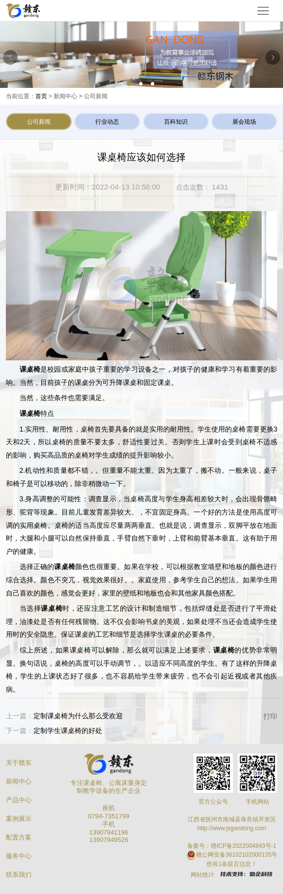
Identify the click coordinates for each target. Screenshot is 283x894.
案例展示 (18, 818)
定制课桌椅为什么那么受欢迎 (78, 716)
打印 (270, 716)
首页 (41, 96)
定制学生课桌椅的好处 (67, 730)
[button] (130, 84)
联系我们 (18, 874)
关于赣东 (18, 762)
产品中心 (18, 800)
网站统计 (202, 874)
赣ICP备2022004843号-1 (243, 845)
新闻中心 (18, 781)
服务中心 (18, 856)
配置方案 (18, 837)
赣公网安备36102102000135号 (236, 854)
